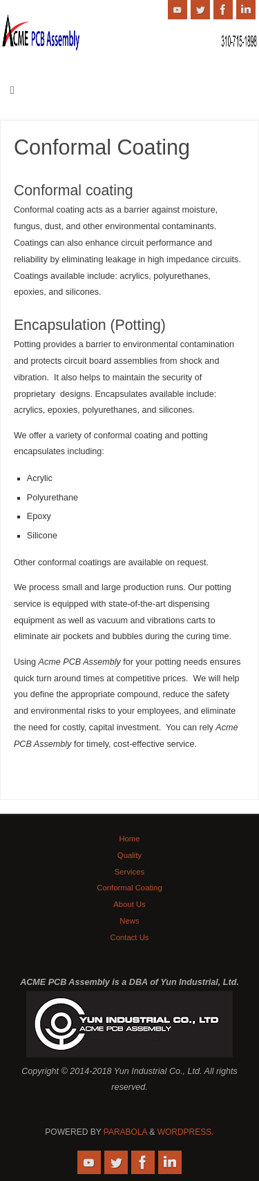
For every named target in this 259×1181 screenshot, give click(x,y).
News (129, 921)
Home (129, 838)
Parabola (125, 1132)
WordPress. (185, 1132)
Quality (129, 855)
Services (129, 872)
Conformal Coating (129, 888)
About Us (129, 904)
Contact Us (129, 937)
